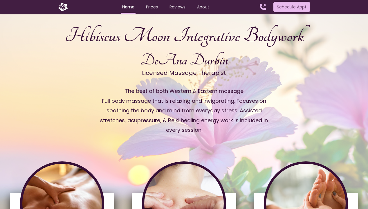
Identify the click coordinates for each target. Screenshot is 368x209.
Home (128, 7)
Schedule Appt (291, 7)
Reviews (177, 7)
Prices (152, 7)
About (203, 7)
